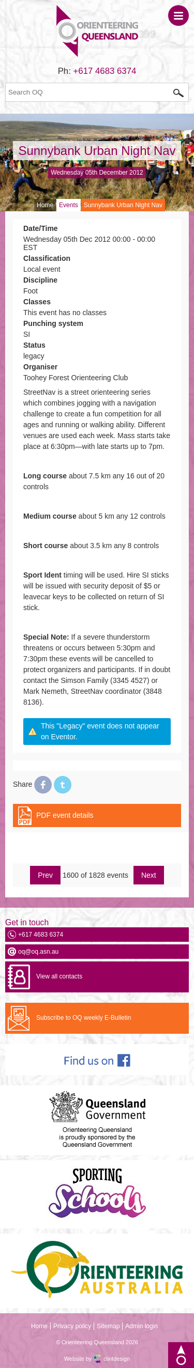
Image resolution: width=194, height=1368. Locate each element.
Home (45, 205)
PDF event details (65, 815)
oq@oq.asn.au (38, 951)
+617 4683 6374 (105, 71)
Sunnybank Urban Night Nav (96, 151)
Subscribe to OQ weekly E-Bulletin (83, 1017)
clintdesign (116, 1359)
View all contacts (59, 976)
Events (68, 205)
